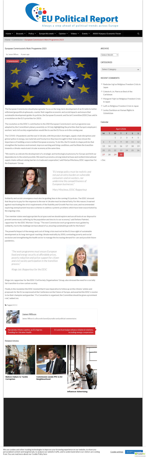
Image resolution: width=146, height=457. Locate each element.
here (45, 454)
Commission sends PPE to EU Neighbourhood (49, 378)
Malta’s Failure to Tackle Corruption (17, 378)
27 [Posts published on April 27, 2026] (103, 154)
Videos (74, 33)
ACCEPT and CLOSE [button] (134, 452)
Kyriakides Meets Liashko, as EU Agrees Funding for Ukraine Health (25, 331)
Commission (17, 39)
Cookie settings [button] (116, 452)
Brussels (19, 33)
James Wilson (13, 54)
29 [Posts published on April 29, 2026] (115, 154)
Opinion (62, 33)
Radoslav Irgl (108, 84)
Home (8, 33)
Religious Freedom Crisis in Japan (124, 106)
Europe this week (46, 33)
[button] (140, 454)
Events (85, 33)
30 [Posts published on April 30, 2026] (121, 154)
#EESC (15, 305)
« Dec (103, 160)
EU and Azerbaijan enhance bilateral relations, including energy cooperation (73, 331)
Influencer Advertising (77, 391)
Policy (31, 33)
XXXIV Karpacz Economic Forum (107, 33)
